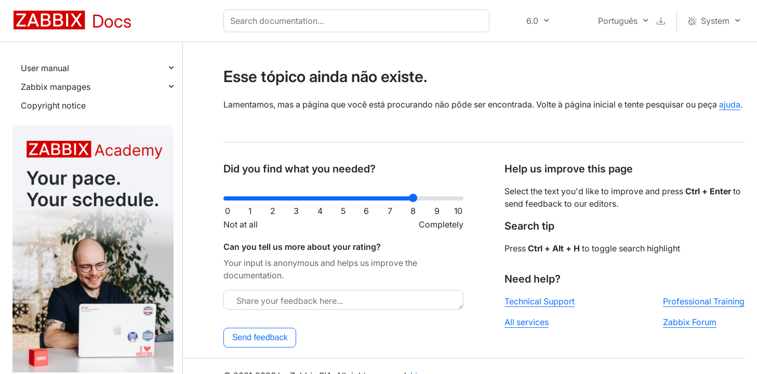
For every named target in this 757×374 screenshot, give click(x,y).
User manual (45, 68)
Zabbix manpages (55, 87)
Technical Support (539, 301)
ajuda (729, 104)
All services (526, 322)
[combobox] (358, 21)
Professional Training (704, 301)
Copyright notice (53, 105)
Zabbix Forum (689, 322)
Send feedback (260, 337)
